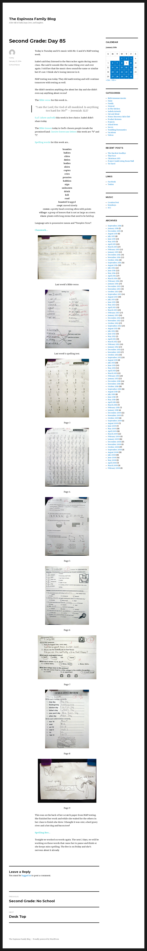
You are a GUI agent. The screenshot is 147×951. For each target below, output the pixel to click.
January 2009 (113, 439)
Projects (111, 122)
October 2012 (113, 323)
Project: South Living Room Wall (121, 161)
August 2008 (113, 452)
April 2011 (112, 371)
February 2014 (113, 281)
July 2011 (111, 363)
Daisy (110, 101)
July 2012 (111, 331)
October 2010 (113, 386)
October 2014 (113, 260)
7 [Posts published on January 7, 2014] (117, 63)
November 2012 (114, 321)
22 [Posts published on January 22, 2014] (122, 72)
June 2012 (112, 334)
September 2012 (114, 326)
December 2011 (114, 350)
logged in (26, 875)
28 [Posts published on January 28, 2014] (117, 77)
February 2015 (113, 249)
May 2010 (112, 400)
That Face (112, 156)
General (111, 106)
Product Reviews (114, 119)
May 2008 (112, 460)
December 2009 (114, 413)
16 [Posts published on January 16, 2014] (126, 67)
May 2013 (112, 305)
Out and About (113, 114)
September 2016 (114, 226)
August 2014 (113, 265)
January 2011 (113, 379)
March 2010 (112, 405)
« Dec (108, 80)
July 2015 (111, 236)
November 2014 (114, 257)
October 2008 (113, 447)
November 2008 (114, 444)
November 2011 (114, 352)
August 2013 (113, 297)
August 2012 (113, 328)
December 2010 (114, 381)
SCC (109, 208)
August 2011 (112, 360)
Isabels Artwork (114, 111)
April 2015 (112, 244)
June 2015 (112, 239)
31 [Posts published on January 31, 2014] (131, 77)
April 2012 (112, 339)
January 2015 (113, 252)
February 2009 (114, 436)
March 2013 (112, 310)
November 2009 (114, 415)
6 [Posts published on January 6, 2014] (112, 63)
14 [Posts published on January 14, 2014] (117, 67)
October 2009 (113, 418)
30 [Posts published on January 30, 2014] (126, 77)
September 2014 (114, 263)
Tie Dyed (111, 164)
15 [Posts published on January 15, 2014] (122, 67)
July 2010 (111, 394)
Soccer (110, 127)
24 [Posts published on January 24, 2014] (131, 72)
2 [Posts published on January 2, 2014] (126, 58)
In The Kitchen (114, 109)
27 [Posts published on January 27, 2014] (113, 77)
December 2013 (114, 286)
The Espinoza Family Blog (32, 19)
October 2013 (113, 292)
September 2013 (114, 294)
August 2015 (113, 234)
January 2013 (113, 315)
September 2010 (114, 389)
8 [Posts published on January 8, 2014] (121, 63)
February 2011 (113, 376)
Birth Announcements (117, 98)
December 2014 (114, 255)
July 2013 (111, 300)
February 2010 (113, 408)
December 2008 (114, 442)
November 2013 (114, 289)
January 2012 (113, 347)
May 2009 (112, 429)
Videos (110, 135)
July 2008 (112, 455)
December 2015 (114, 231)
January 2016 (113, 228)
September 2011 (114, 357)
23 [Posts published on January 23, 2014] (126, 72)
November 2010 (114, 384)
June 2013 (112, 302)
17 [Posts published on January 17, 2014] (131, 67)
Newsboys (112, 205)
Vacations (112, 132)
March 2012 (112, 342)
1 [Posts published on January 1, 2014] (121, 58)
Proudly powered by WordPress (46, 939)
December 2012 (114, 318)
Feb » (114, 80)
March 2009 (113, 434)
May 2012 (112, 336)
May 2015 (111, 242)
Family (111, 103)
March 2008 (113, 465)
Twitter (111, 184)
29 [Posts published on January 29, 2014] (122, 77)
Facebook (112, 182)
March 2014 (112, 278)
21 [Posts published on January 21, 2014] (117, 72)
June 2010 (112, 397)
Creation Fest (113, 202)
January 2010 (113, 410)
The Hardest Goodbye (117, 153)
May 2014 (112, 273)
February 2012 (113, 344)
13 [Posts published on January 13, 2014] (112, 67)
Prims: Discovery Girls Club (119, 117)
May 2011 (111, 368)
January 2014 (113, 284)
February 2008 (114, 468)
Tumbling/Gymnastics (117, 130)
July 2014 (111, 268)
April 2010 (112, 402)
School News (14, 65)
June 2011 (111, 365)
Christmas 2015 (114, 158)
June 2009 (112, 426)
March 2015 (112, 247)
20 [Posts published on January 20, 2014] (113, 72)
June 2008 (112, 458)
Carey (11, 58)
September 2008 (115, 450)
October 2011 (113, 355)
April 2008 (112, 463)
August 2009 (113, 423)
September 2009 (115, 421)
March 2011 (112, 373)
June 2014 (112, 271)
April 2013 (112, 307)
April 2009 (112, 431)
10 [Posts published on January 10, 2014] (131, 63)
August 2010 (113, 392)
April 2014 (112, 276)
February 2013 (113, 313)
